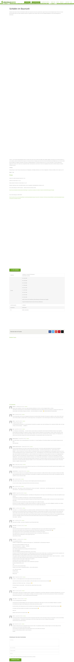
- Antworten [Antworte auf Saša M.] (23, 508)
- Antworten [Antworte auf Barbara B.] (25, 406)
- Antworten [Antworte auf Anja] (22, 520)
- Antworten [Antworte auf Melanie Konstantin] (27, 438)
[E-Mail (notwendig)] (34, 650)
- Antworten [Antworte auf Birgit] (22, 486)
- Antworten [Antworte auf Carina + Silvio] (25, 598)
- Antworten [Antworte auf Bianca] (24, 464)
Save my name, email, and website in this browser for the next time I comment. (23, 656)
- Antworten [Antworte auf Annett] (23, 590)
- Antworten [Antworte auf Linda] (22, 479)
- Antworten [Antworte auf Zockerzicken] (25, 539)
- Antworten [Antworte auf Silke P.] (23, 414)
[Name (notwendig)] (34, 648)
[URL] (34, 653)
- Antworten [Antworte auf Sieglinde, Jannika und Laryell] (31, 446)
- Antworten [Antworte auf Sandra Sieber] (25, 525)
